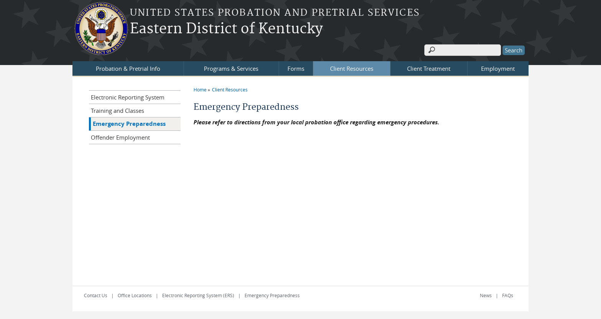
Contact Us (95, 295)
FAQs (507, 295)
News (486, 295)
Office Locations (135, 295)
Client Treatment (428, 68)
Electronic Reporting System (127, 97)
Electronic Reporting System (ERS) (198, 295)
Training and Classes (117, 110)
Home (200, 89)
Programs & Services (231, 68)
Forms (295, 68)
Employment (498, 68)
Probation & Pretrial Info (128, 68)
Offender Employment (120, 137)
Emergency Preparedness (129, 124)
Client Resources (351, 68)
